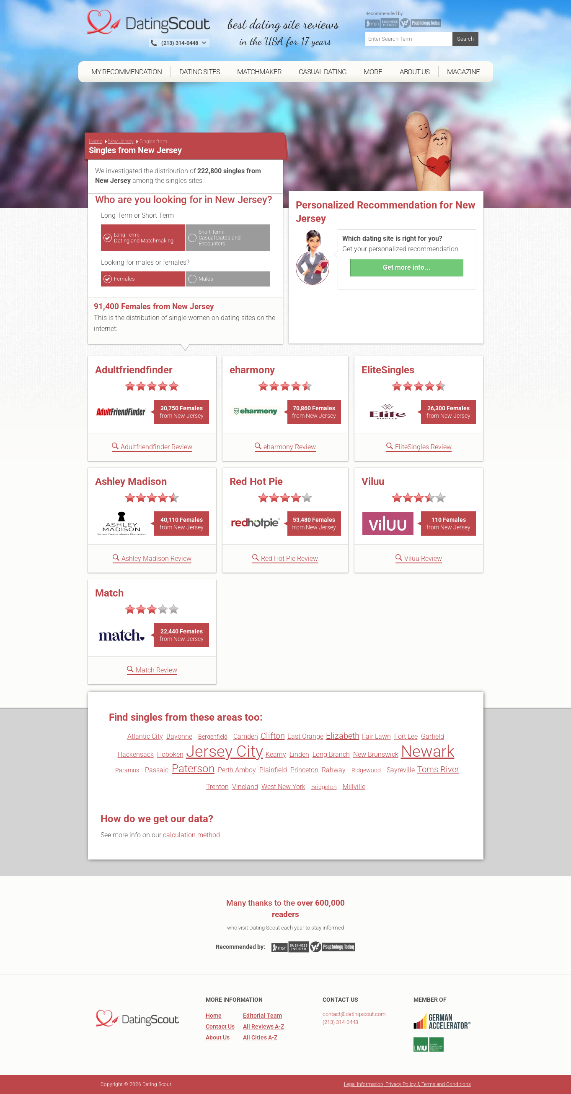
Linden (299, 754)
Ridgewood (366, 770)
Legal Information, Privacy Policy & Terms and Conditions (407, 1084)
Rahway (334, 770)
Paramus (127, 770)
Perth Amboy (237, 770)
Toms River (438, 769)
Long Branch (331, 754)
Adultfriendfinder (134, 370)
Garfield (432, 736)
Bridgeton (324, 787)
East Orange (305, 736)
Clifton (273, 736)
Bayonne (179, 736)
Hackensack (136, 754)
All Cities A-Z (260, 1037)
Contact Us (220, 1026)
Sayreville (401, 770)
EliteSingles (388, 370)
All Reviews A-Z (263, 1026)
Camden (245, 736)
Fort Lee (406, 736)
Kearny (276, 754)
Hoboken (170, 754)
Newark (428, 751)
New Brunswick (375, 754)
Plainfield (273, 770)
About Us (218, 1037)
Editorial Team (262, 1015)
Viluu (373, 481)
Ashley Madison (131, 481)
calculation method (191, 835)
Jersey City (224, 751)
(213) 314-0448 (340, 1022)
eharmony (252, 370)
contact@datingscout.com (354, 1014)
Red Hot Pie (256, 481)
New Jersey (121, 141)
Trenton (217, 787)
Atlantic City (145, 736)
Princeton (304, 770)
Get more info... (407, 267)
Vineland (245, 787)
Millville (354, 787)
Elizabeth (342, 736)
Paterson (193, 768)
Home (95, 141)
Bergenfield (212, 736)
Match (109, 593)
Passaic (156, 770)
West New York (283, 787)
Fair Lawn (376, 736)
